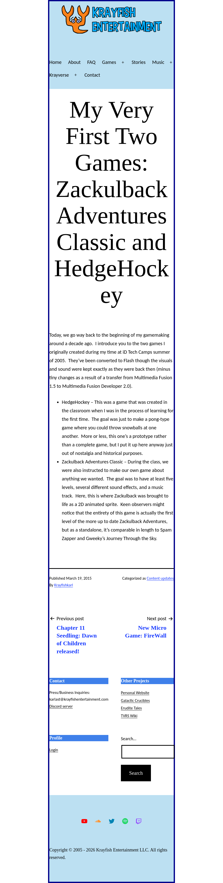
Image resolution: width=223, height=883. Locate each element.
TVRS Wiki (129, 715)
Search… (128, 738)
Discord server (61, 706)
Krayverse (59, 75)
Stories (139, 62)
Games (109, 62)
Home (55, 62)
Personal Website (135, 692)
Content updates (160, 578)
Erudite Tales (131, 708)
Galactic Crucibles (135, 700)
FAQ (91, 62)
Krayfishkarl (63, 585)
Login (53, 749)
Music (158, 62)
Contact (92, 75)
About (74, 62)
